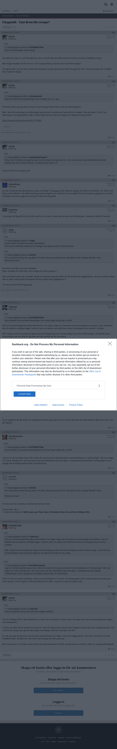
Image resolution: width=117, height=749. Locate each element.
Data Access (58, 405)
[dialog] (58, 375)
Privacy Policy (76, 405)
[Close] (111, 345)
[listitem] (58, 385)
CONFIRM (24, 394)
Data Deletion (40, 405)
